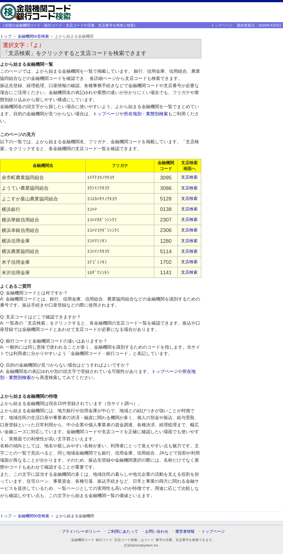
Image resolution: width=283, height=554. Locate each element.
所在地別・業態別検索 (146, 113)
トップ (6, 36)
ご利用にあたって (122, 531)
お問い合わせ (156, 531)
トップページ (221, 25)
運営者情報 (185, 531)
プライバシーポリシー (81, 531)
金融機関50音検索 (33, 36)
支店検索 (189, 177)
